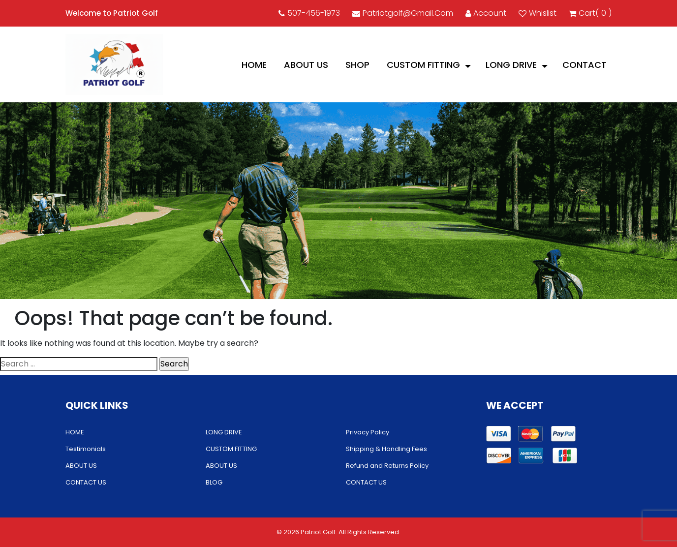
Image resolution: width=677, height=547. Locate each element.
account (485, 13)
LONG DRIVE (511, 65)
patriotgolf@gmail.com (402, 13)
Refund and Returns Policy (387, 465)
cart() (590, 13)
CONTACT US (85, 482)
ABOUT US (306, 65)
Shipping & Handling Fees (386, 449)
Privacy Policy (367, 432)
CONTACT (584, 65)
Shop (357, 65)
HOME (254, 65)
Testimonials (85, 449)
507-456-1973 (309, 13)
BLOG (214, 482)
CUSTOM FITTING (423, 65)
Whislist (537, 13)
